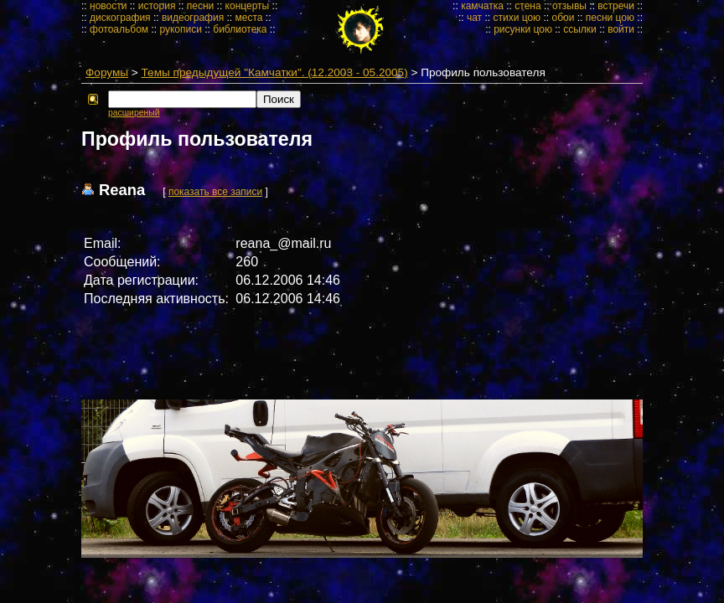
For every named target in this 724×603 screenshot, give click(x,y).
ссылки (580, 29)
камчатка (482, 6)
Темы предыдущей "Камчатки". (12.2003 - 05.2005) (275, 72)
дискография (120, 17)
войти (621, 29)
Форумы (106, 72)
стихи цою (516, 17)
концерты (247, 6)
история (157, 6)
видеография (193, 17)
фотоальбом (119, 29)
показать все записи (215, 192)
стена (527, 6)
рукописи (180, 29)
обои (562, 17)
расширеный (133, 112)
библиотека (239, 29)
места (249, 17)
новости (108, 6)
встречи (615, 6)
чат (474, 17)
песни (201, 6)
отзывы (569, 6)
